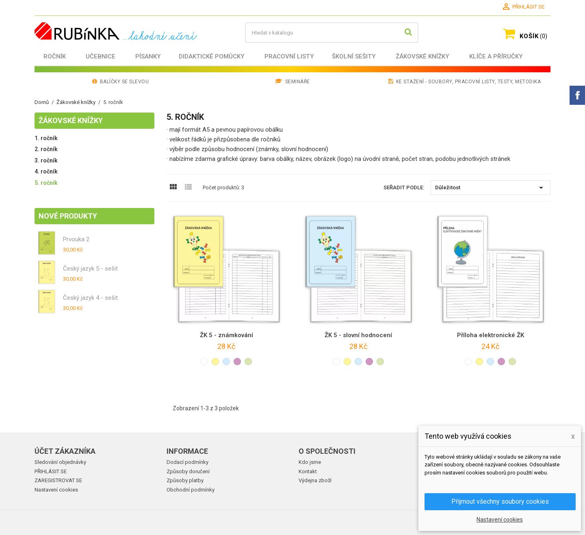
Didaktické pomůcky (212, 56)
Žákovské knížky (422, 56)
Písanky (148, 56)
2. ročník (46, 149)
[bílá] (204, 361)
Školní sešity (354, 56)
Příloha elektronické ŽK (490, 335)
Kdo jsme (310, 462)
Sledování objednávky (60, 462)
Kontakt (308, 471)
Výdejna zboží (315, 480)
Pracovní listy (289, 56)
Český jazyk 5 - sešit (90, 268)
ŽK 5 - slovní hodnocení (358, 335)
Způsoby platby (185, 480)
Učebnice (100, 56)
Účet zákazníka (65, 451)
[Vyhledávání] (331, 32)
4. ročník (46, 171)
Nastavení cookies (56, 490)
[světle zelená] (248, 361)
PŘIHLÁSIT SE (51, 471)
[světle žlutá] (215, 361)
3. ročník (46, 160)
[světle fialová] (237, 361)
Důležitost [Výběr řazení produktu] (490, 188)
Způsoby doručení (188, 471)
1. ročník (46, 138)
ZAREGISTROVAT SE (58, 480)
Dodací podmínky (187, 462)
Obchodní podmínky (190, 490)
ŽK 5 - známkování (226, 335)
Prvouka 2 (76, 239)
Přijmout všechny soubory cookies (500, 501)
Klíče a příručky (496, 56)
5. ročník (46, 183)
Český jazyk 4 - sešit (90, 297)
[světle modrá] (226, 361)
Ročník (54, 56)
